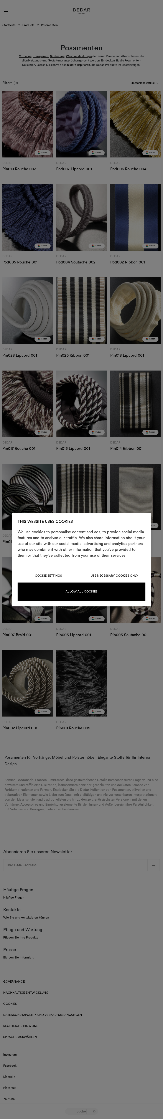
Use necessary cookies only (114, 575)
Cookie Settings (48, 575)
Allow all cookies (81, 591)
